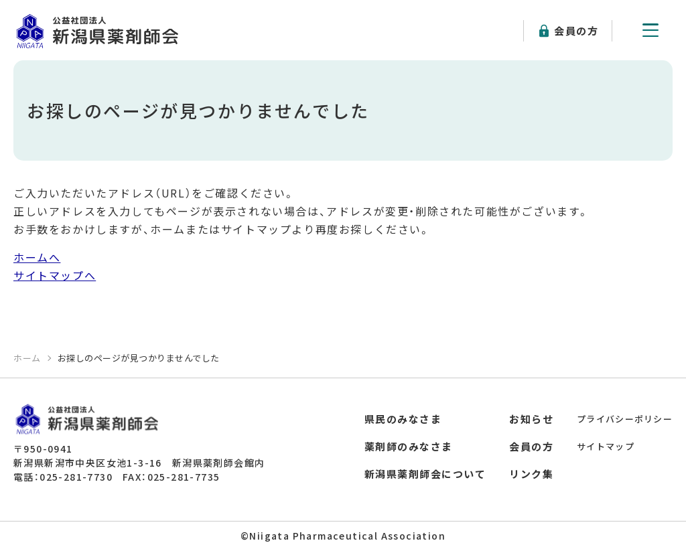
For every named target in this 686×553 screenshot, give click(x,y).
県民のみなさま (403, 419)
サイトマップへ (54, 275)
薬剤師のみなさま (408, 446)
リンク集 (531, 474)
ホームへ (36, 257)
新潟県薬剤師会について (425, 474)
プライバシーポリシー (625, 418)
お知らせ (531, 419)
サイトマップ (605, 446)
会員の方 (576, 30)
